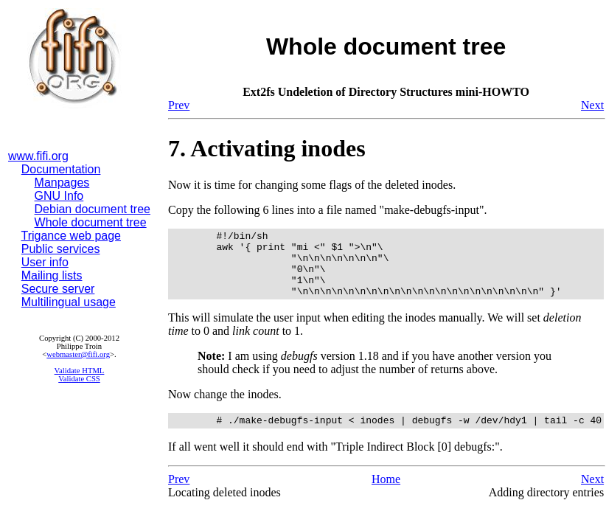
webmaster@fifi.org (78, 354)
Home (386, 494)
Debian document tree (92, 209)
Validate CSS (79, 379)
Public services (60, 249)
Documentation (61, 169)
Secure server (58, 288)
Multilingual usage (68, 302)
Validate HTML (80, 371)
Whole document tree (91, 222)
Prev (178, 105)
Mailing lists (52, 275)
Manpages (62, 182)
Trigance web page (71, 235)
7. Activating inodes (267, 148)
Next (592, 105)
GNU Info (59, 196)
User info (45, 262)
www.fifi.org (38, 156)
